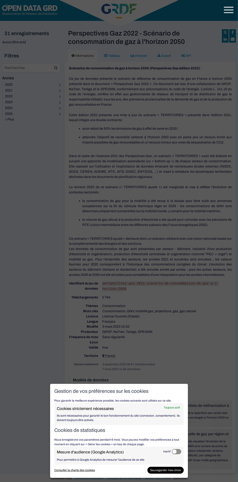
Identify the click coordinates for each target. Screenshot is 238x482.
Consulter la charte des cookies (74, 470)
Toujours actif (172, 407)
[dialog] (119, 431)
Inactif (167, 451)
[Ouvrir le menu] (229, 10)
